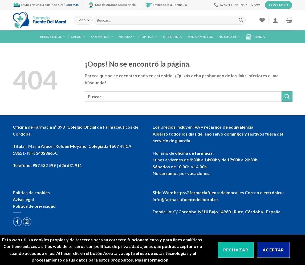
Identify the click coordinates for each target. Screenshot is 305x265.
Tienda (255, 37)
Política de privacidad (34, 206)
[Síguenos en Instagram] (27, 221)
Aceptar (273, 249)
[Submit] (240, 20)
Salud (78, 36)
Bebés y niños (52, 36)
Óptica (149, 36)
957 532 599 (44, 165)
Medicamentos (200, 36)
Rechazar (236, 249)
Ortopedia (172, 36)
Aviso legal (23, 199)
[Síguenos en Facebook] (17, 221)
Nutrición (229, 36)
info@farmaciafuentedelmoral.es (186, 199)
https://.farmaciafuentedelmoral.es (209, 192)
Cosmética (102, 36)
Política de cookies (31, 192)
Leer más (72, 5)
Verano (127, 36)
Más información (151, 259)
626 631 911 (70, 165)
